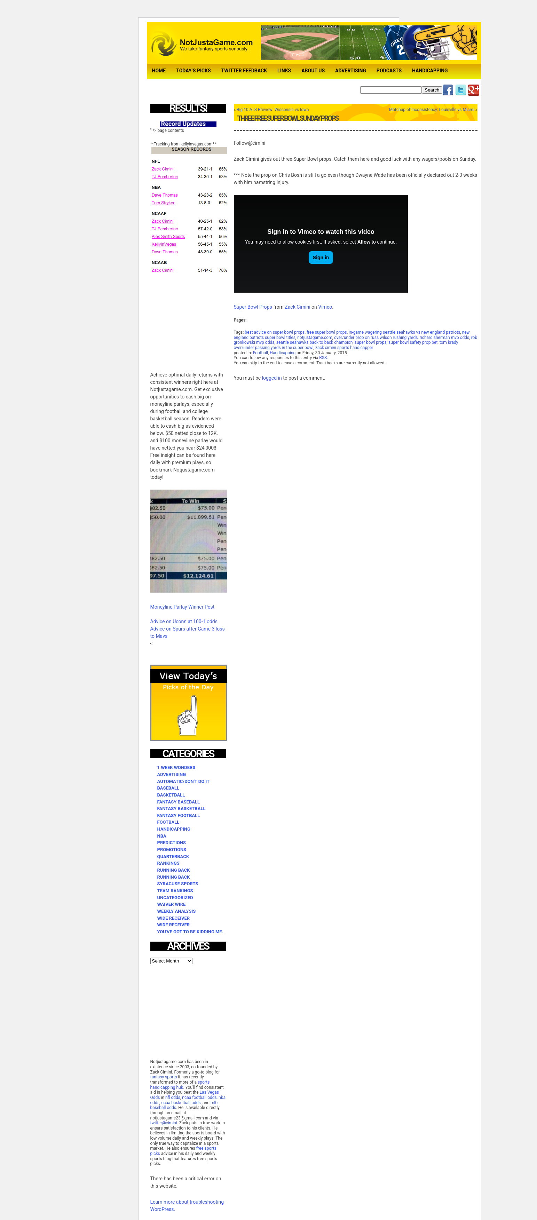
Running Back (173, 870)
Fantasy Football (178, 815)
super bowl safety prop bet (412, 342)
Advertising (350, 70)
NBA (161, 836)
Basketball (171, 795)
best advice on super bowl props (275, 332)
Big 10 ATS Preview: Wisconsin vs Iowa (273, 109)
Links (284, 70)
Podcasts (389, 70)
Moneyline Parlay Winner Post (182, 607)
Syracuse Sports (177, 883)
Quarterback (173, 856)
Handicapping (430, 70)
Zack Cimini (297, 307)
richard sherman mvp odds (444, 337)
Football (260, 352)
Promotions (172, 849)
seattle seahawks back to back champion (314, 342)
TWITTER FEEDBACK (244, 70)
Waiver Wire (171, 904)
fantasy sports (163, 1077)
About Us (313, 70)
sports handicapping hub (180, 1085)
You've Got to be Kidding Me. (190, 931)
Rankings (168, 863)
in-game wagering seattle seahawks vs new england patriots (404, 332)
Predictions (171, 842)
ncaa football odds (199, 1097)
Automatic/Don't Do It (183, 781)
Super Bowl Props (253, 307)
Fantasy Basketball (181, 808)
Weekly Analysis (176, 911)
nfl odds (172, 1097)
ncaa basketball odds (180, 1102)
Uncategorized (175, 897)
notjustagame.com (314, 337)
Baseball (168, 788)
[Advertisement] (202, 318)
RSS (323, 357)
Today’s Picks (193, 70)
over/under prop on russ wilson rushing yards (376, 337)
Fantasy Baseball (178, 802)
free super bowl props (327, 332)
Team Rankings (175, 890)
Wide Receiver (173, 918)
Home (159, 70)
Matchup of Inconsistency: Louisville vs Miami (431, 109)
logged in (272, 378)
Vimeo (325, 307)
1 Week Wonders (176, 767)
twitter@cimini (163, 1122)
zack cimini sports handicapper (344, 347)
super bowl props (371, 342)
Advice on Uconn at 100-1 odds (184, 621)
